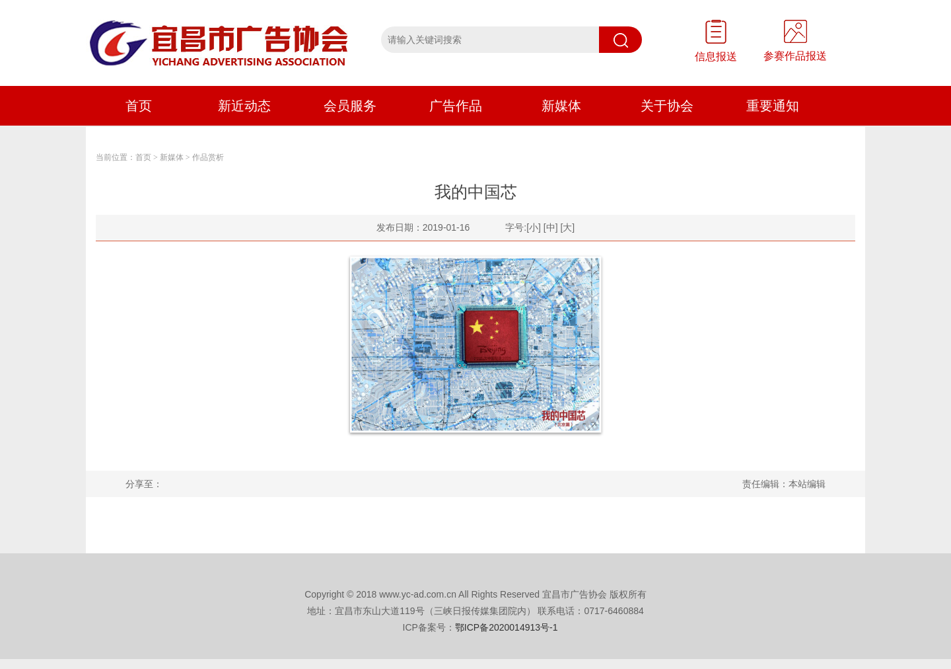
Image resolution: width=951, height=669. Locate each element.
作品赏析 (208, 157)
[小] (533, 227)
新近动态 (244, 105)
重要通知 (772, 105)
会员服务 (350, 105)
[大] (567, 227)
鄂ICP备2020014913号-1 (506, 627)
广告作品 (455, 105)
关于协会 (667, 105)
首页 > (146, 157)
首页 (138, 105)
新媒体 (561, 105)
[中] (551, 227)
